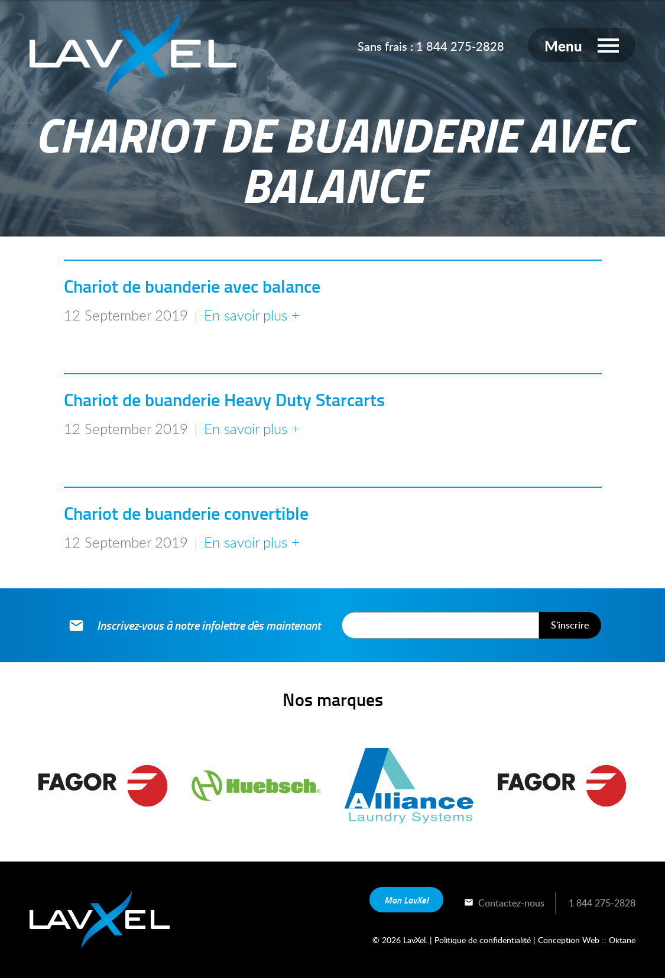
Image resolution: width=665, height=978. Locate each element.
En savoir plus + (252, 315)
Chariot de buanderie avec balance (192, 286)
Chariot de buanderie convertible (186, 513)
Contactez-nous (503, 902)
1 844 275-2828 (460, 46)
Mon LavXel (406, 899)
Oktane (622, 939)
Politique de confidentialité (482, 939)
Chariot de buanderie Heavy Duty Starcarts (224, 399)
